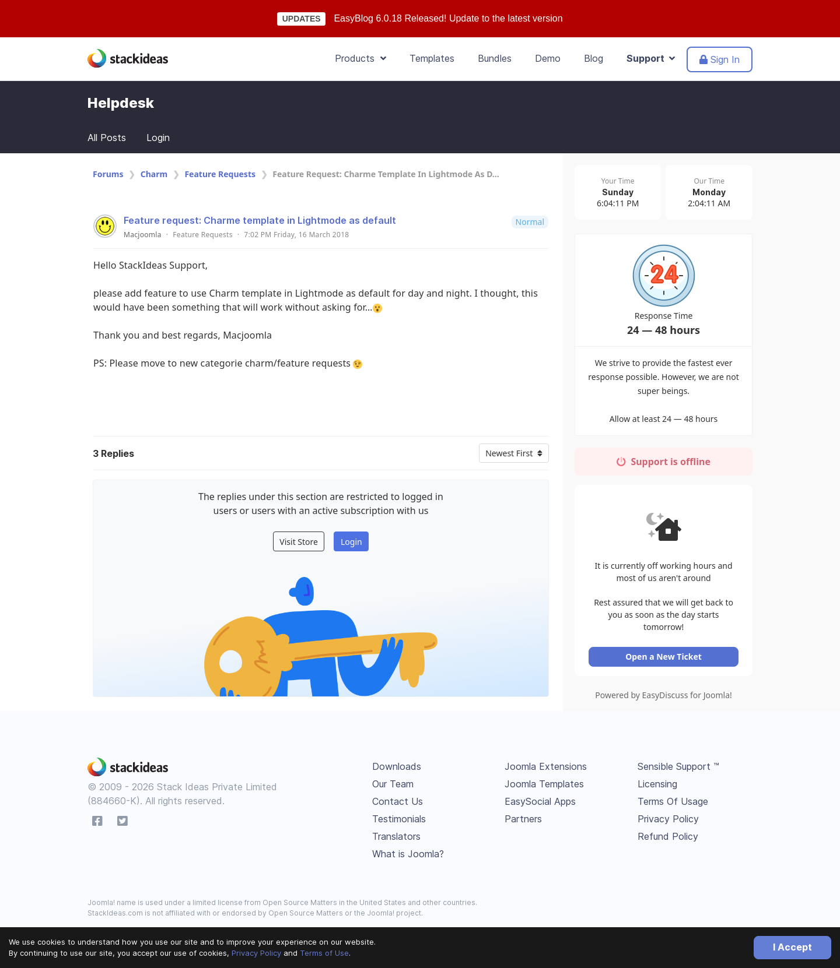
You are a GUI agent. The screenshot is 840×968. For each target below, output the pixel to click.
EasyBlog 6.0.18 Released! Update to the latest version (448, 18)
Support (650, 58)
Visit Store (298, 541)
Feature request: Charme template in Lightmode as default (260, 220)
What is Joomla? (408, 856)
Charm (154, 173)
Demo (548, 58)
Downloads (396, 769)
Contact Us (397, 803)
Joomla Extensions (546, 769)
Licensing (657, 786)
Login (158, 137)
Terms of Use (324, 953)
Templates (432, 58)
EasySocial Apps (540, 803)
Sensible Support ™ (678, 769)
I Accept (792, 947)
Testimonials (399, 821)
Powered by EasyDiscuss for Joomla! (664, 697)
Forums (108, 173)
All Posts (107, 137)
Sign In (719, 59)
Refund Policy (668, 838)
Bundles (495, 58)
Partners (523, 821)
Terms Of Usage (673, 803)
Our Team (393, 786)
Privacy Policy (256, 953)
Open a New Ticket (664, 658)
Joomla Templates (544, 786)
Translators (396, 838)
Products (360, 58)
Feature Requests (220, 173)
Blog (593, 58)
